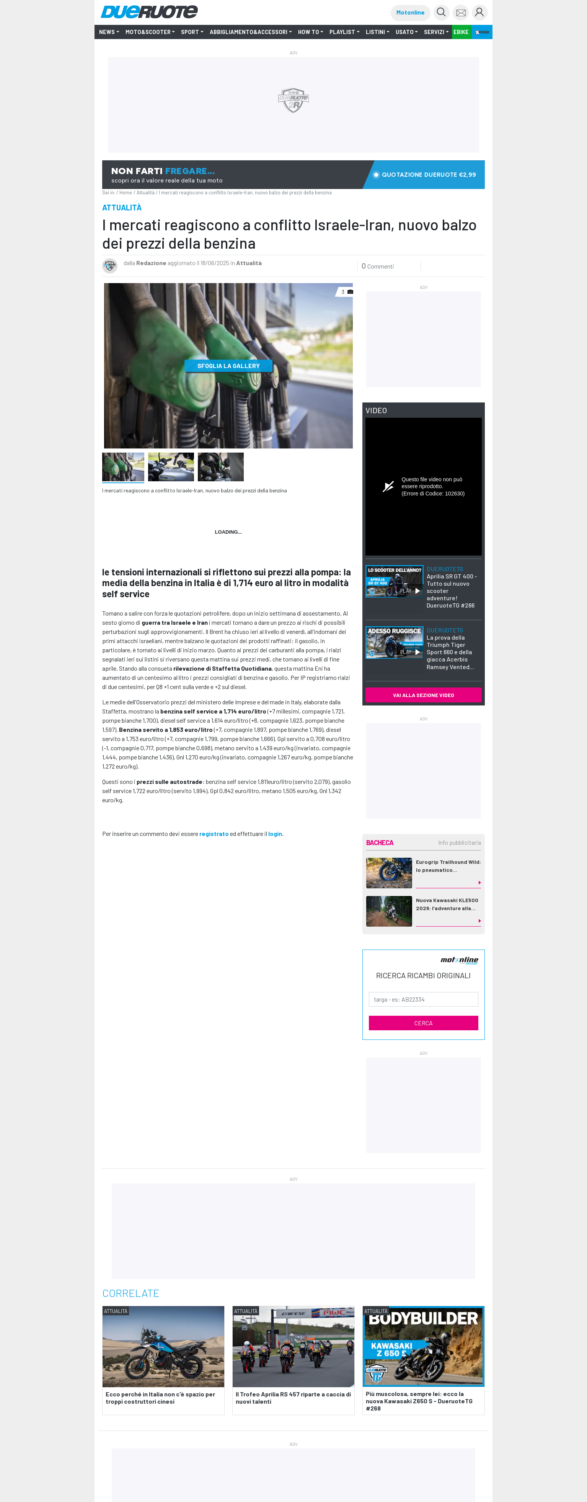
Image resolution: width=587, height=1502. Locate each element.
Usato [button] (405, 32)
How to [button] (308, 32)
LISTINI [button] (375, 32)
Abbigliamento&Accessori (248, 32)
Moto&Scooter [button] (148, 32)
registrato (214, 833)
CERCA (423, 1022)
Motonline (410, 12)
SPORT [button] (190, 32)
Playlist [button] (342, 32)
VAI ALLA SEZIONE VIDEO (423, 695)
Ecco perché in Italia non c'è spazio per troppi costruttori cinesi (160, 1397)
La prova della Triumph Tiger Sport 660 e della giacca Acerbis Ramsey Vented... (450, 648)
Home (125, 192)
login (275, 833)
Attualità (146, 192)
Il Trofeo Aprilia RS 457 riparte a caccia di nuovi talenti (293, 1397)
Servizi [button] (434, 32)
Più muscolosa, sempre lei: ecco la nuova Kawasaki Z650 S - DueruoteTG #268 (419, 1400)
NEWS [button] (107, 32)
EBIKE (461, 32)
